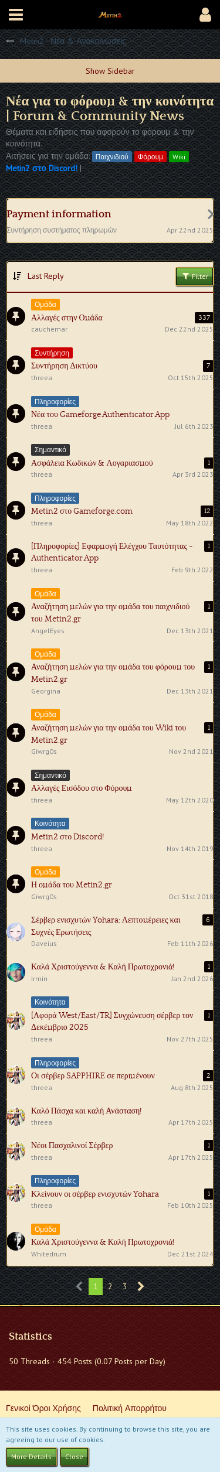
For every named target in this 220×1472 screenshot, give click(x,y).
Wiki (178, 156)
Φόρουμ (150, 156)
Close (74, 1456)
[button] (16, 14)
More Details (31, 1456)
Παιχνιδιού (112, 156)
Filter (194, 276)
